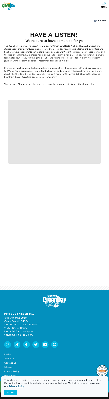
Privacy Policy (11, 371)
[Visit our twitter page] (36, 344)
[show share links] (100, 20)
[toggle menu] (103, 4)
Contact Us (10, 363)
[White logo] (54, 301)
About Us (9, 358)
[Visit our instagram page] (7, 344)
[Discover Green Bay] (8, 6)
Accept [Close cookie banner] (10, 392)
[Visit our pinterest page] (54, 344)
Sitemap (8, 367)
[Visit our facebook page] (26, 344)
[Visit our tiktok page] (17, 344)
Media (7, 354)
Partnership (10, 375)
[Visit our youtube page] (45, 344)
